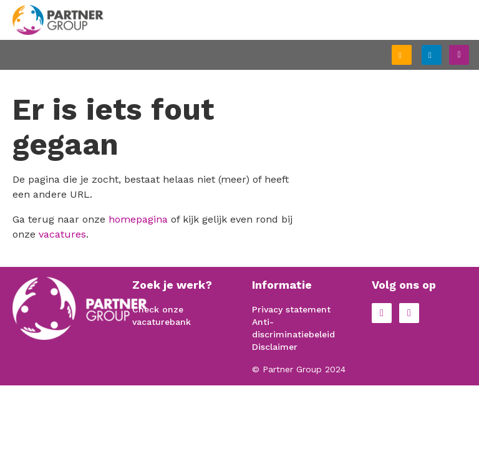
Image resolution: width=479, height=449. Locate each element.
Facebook (382, 313)
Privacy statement (291, 309)
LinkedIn (409, 313)
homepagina (138, 219)
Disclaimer (275, 347)
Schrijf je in (411, 56)
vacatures (62, 234)
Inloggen (441, 53)
